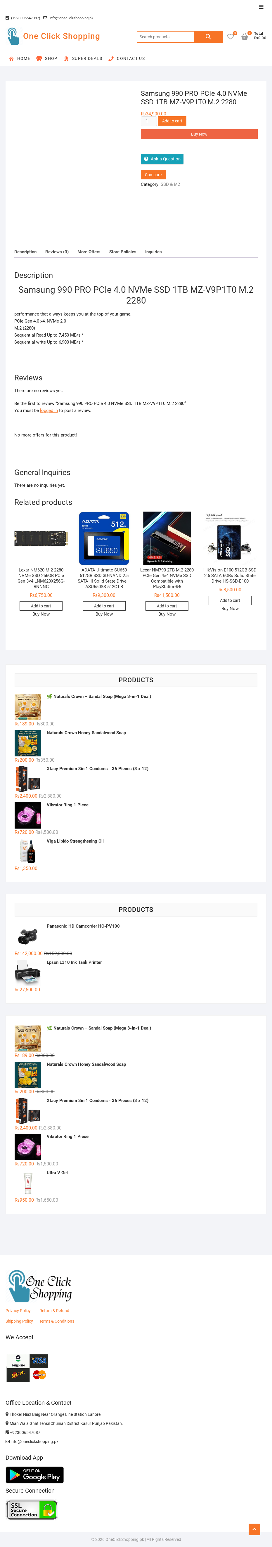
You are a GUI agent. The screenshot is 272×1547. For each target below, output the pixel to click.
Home (19, 59)
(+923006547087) (23, 18)
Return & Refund (54, 1310)
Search (208, 37)
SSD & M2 (170, 184)
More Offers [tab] (89, 251)
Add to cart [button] (41, 606)
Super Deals (82, 59)
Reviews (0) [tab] (57, 251)
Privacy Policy (18, 1310)
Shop (47, 59)
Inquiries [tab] (153, 251)
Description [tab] (25, 251)
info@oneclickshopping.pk (68, 18)
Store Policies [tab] (122, 251)
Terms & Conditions (56, 1321)
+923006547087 (23, 1432)
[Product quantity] (149, 121)
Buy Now (199, 134)
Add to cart (172, 121)
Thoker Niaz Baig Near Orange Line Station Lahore (53, 1414)
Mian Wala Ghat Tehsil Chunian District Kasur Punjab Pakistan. (64, 1423)
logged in (49, 410)
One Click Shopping (61, 36)
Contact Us (126, 59)
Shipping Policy (19, 1321)
